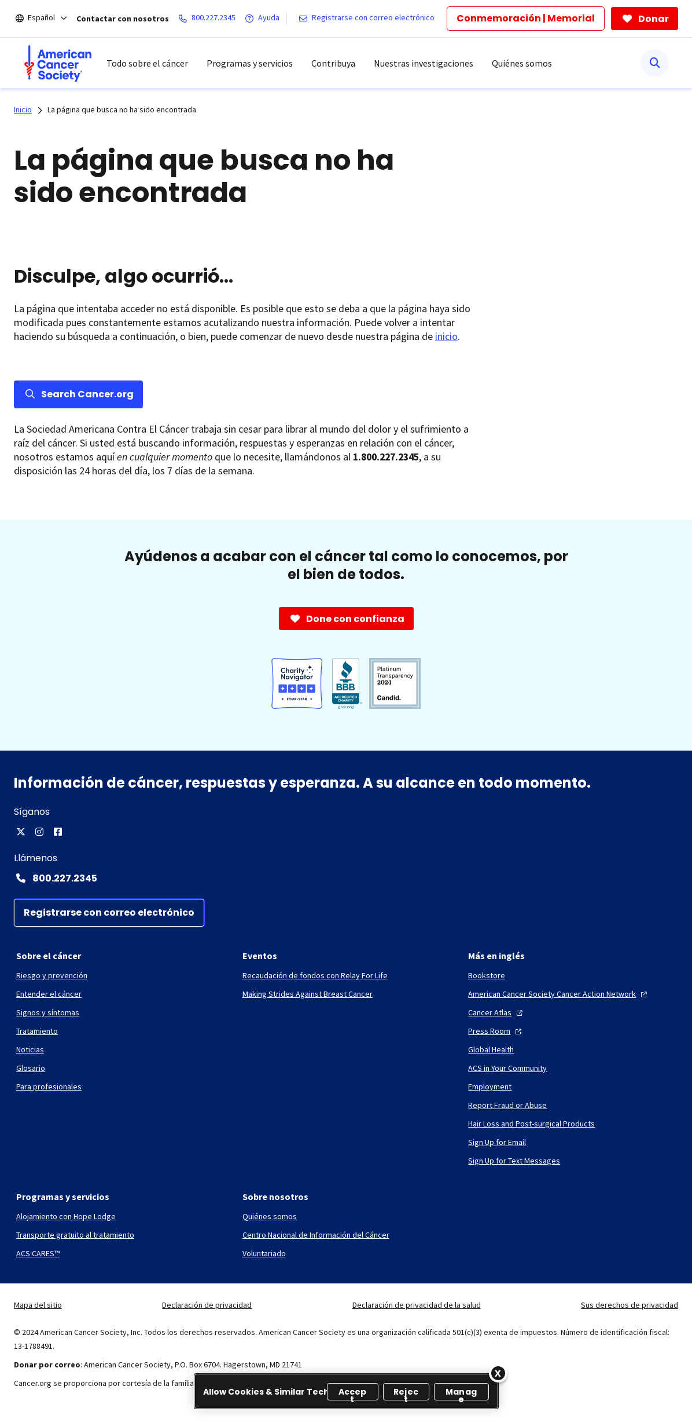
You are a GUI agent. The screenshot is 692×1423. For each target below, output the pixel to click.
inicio (446, 336)
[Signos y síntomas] (47, 1012)
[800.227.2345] (209, 18)
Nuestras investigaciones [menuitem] (423, 63)
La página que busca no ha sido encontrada (121, 109)
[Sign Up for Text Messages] (514, 1161)
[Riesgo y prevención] (51, 975)
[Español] (49, 18)
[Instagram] (39, 832)
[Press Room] (496, 1031)
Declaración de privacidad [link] (207, 1305)
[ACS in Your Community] (507, 1068)
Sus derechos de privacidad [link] (629, 1305)
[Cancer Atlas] (496, 1012)
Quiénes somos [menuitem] (522, 63)
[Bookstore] (486, 975)
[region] (346, 1391)
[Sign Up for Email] (497, 1142)
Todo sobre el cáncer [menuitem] (147, 63)
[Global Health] (491, 1049)
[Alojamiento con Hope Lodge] (66, 1216)
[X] (21, 832)
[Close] (498, 1373)
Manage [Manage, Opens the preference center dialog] (461, 1393)
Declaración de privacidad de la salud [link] (416, 1305)
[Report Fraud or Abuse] (507, 1105)
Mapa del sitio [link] (38, 1305)
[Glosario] (30, 1068)
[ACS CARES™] (38, 1253)
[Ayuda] (264, 18)
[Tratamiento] (37, 1031)
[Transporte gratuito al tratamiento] (75, 1235)
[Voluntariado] (264, 1253)
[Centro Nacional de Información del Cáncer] (315, 1235)
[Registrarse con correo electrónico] (368, 18)
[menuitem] (58, 63)
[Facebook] (58, 832)
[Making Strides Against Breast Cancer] (307, 994)
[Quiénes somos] (269, 1216)
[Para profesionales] (49, 1086)
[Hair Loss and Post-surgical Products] (531, 1124)
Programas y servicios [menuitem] (250, 63)
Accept (352, 1393)
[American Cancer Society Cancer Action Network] (559, 994)
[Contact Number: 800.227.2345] (346, 878)
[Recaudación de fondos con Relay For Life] (315, 975)
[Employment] (489, 1086)
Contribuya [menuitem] (333, 63)
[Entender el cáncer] (49, 994)
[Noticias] (30, 1049)
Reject (405, 1393)
